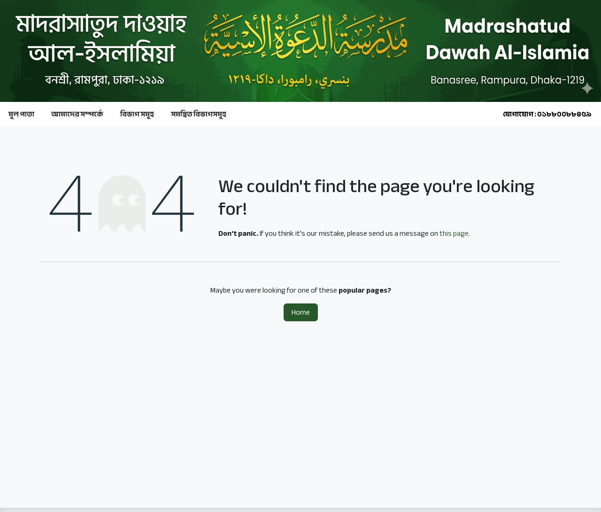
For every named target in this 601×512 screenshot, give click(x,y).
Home (301, 312)
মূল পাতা (21, 114)
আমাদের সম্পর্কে (77, 114)
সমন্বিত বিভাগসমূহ (198, 114)
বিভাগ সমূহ (137, 114)
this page (454, 233)
